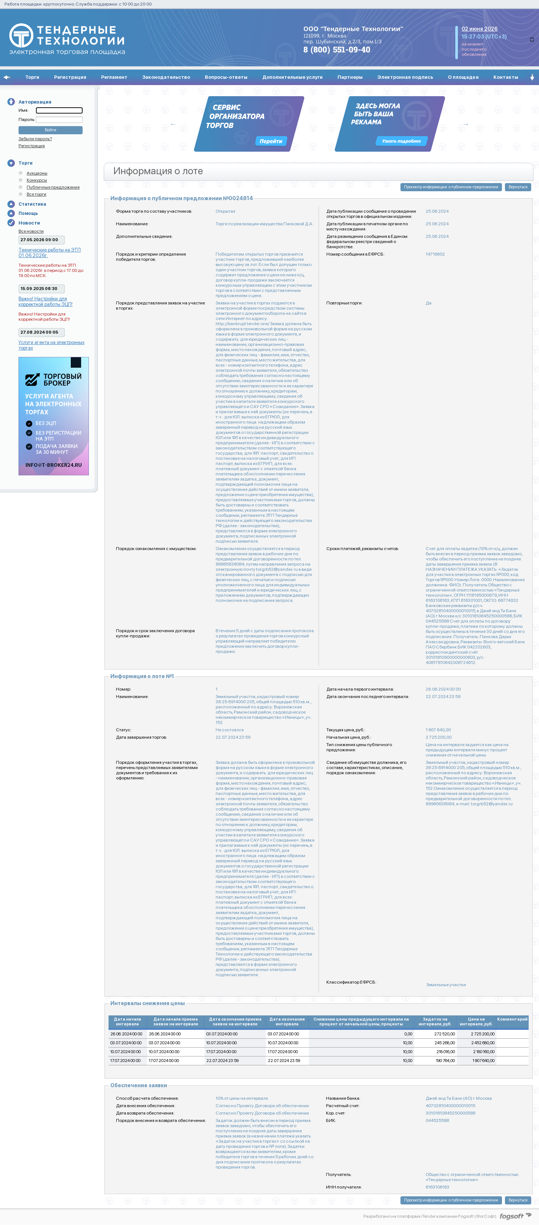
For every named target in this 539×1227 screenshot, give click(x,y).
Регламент (114, 77)
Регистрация (70, 77)
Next (466, 124)
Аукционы (37, 173)
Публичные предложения (53, 187)
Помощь (28, 213)
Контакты (505, 77)
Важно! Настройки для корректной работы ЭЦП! (46, 301)
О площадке (463, 77)
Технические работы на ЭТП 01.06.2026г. (50, 252)
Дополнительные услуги (292, 77)
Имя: (24, 110)
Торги (32, 77)
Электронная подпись (405, 77)
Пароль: (27, 119)
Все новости (31, 231)
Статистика (32, 204)
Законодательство (166, 77)
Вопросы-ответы (226, 77)
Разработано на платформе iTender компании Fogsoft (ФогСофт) (429, 1216)
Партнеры (350, 77)
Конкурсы (37, 180)
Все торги (36, 194)
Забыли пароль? (35, 138)
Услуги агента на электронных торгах (51, 345)
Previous (173, 124)
